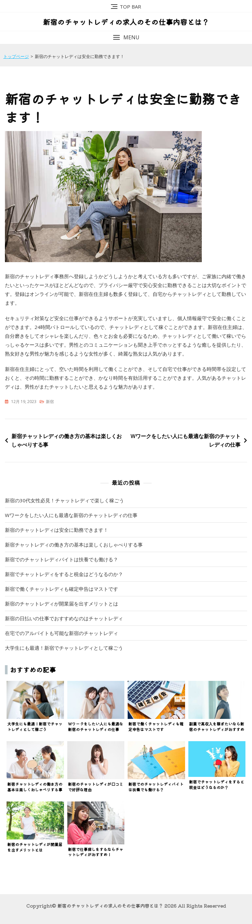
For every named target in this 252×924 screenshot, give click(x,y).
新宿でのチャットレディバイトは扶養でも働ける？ (61, 559)
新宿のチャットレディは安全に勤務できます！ (56, 530)
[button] (126, 37)
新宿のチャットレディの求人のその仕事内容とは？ (126, 21)
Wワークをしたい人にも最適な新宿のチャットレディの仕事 (186, 440)
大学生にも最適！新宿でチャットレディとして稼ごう (64, 648)
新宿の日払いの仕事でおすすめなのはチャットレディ (64, 618)
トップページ (16, 56)
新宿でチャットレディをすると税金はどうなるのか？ (64, 574)
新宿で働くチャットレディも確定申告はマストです (61, 589)
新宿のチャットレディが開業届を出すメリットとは (61, 603)
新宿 (50, 401)
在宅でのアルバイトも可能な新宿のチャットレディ (61, 633)
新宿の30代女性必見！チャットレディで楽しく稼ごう (64, 500)
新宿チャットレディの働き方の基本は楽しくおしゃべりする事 (66, 440)
